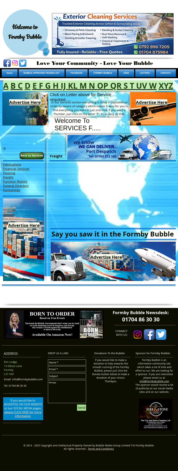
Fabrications (12, 164)
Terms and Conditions (101, 448)
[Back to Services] (32, 155)
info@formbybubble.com (154, 381)
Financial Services (16, 169)
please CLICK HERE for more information (23, 414)
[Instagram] (15, 63)
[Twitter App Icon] (22, 63)
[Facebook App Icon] (7, 63)
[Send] (81, 408)
